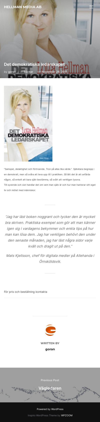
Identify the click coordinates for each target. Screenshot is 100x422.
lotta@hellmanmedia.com (64, 291)
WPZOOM (66, 415)
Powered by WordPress (50, 409)
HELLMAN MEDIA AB (22, 7)
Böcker (28, 71)
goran (12, 71)
